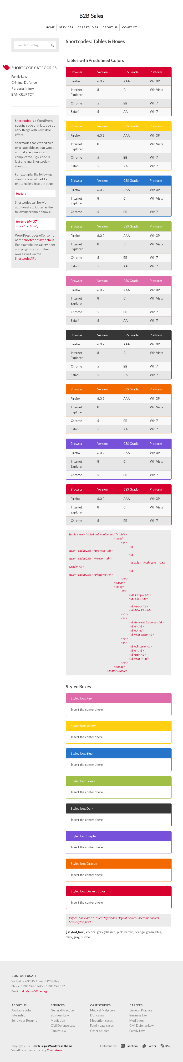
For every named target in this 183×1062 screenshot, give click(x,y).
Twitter (151, 1046)
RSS (167, 1046)
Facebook (132, 1046)
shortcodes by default (39, 240)
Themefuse (54, 1050)
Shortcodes (23, 121)
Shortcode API (25, 258)
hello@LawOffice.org (33, 991)
